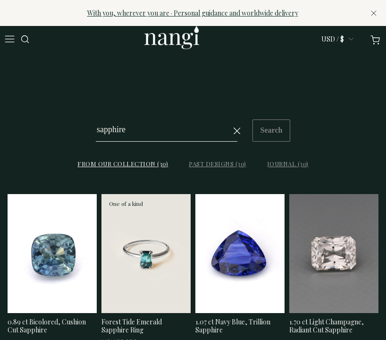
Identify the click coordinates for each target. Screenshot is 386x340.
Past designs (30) (217, 164)
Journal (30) (288, 164)
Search (271, 130)
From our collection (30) (122, 164)
